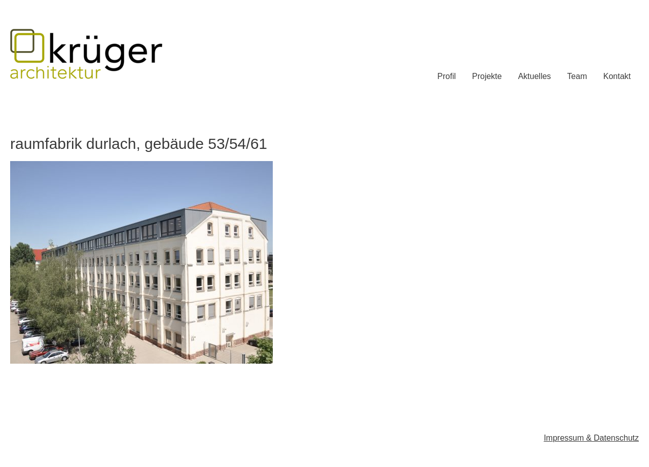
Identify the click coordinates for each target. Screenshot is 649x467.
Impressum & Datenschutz (591, 438)
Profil (447, 76)
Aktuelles (534, 76)
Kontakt (617, 76)
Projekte (487, 76)
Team (577, 76)
